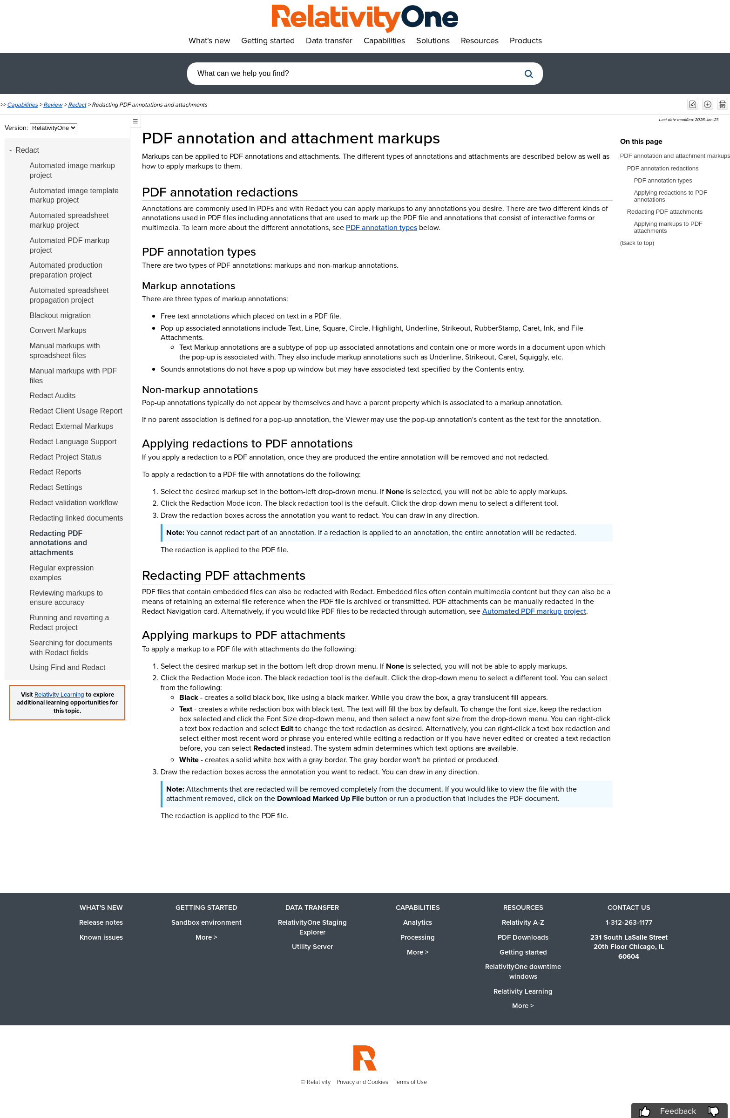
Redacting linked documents (76, 518)
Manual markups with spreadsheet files (65, 350)
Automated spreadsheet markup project (69, 220)
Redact (77, 104)
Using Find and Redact (68, 667)
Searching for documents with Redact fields (71, 648)
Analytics (417, 922)
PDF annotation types (381, 227)
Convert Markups (58, 330)
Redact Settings (56, 487)
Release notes (101, 922)
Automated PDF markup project (70, 245)
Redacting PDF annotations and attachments (59, 543)
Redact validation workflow (74, 503)
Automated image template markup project (74, 195)
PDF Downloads (523, 937)
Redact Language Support (73, 442)
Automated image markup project (72, 170)
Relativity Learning (59, 694)
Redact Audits (53, 396)
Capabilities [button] (384, 40)
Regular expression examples (62, 573)
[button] (529, 74)
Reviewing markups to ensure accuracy (66, 598)
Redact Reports (55, 472)
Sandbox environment (206, 922)
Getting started (206, 907)
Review (52, 104)
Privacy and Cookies (362, 1081)
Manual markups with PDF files (73, 376)
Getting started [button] (268, 40)
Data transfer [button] (329, 40)
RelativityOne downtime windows (523, 972)
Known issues (101, 937)
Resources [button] (480, 40)
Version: (17, 128)
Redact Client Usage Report (76, 411)
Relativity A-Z (523, 922)
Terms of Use (410, 1081)
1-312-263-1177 (629, 922)
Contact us (629, 907)
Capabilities (22, 104)
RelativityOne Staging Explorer (312, 927)
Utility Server (312, 947)
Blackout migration (60, 315)
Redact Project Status (66, 457)
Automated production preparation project (66, 270)
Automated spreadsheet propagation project (69, 295)
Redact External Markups (72, 426)
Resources (523, 907)
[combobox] (353, 73)
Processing (417, 937)
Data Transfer (312, 907)
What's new (101, 907)
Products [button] (526, 40)
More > (206, 937)
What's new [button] (209, 40)
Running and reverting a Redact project (69, 622)
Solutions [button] (433, 40)
